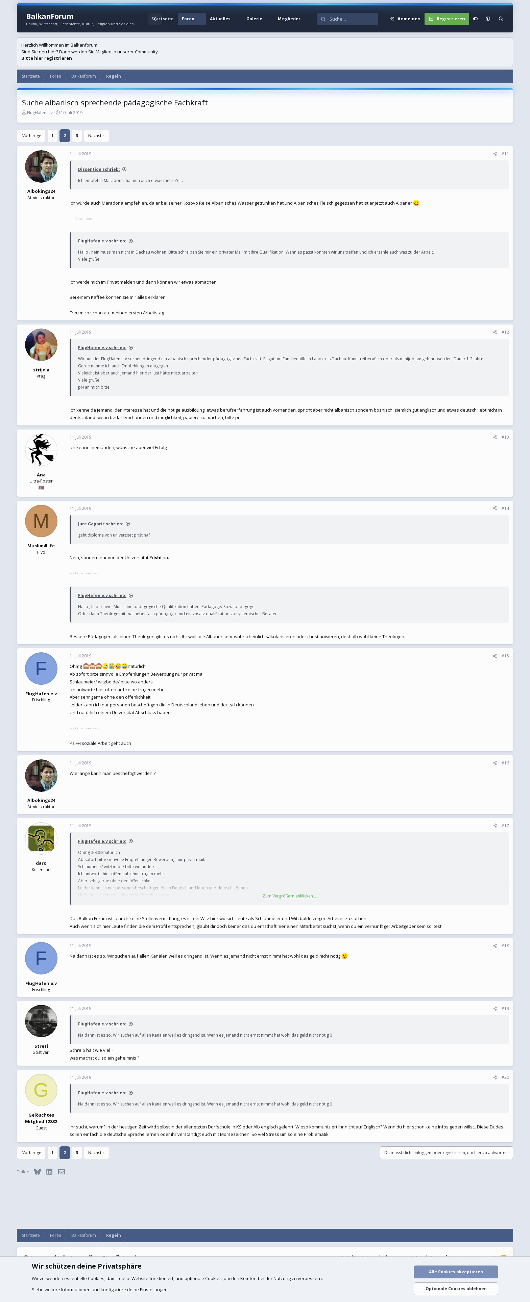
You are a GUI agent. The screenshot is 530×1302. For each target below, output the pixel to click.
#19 (505, 1008)
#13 (505, 437)
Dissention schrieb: (99, 169)
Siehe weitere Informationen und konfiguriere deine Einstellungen (100, 1289)
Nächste (96, 135)
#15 (505, 656)
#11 (505, 154)
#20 (505, 1077)
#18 (505, 945)
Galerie (254, 19)
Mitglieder (289, 19)
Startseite (162, 19)
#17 (505, 826)
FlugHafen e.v (40, 112)
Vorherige (31, 135)
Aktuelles (220, 19)
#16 (505, 763)
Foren (188, 19)
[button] (202, 19)
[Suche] (354, 19)
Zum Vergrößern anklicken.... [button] (290, 896)
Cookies (96, 1278)
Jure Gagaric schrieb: (100, 524)
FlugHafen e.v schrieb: (102, 241)
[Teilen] (494, 154)
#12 (505, 332)
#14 (505, 508)
